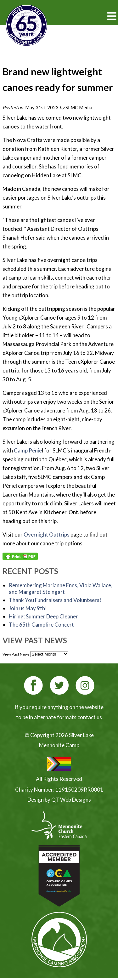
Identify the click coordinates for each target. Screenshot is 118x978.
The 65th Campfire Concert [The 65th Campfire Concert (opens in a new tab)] (41, 624)
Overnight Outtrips (47, 534)
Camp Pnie (28, 450)
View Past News (16, 654)
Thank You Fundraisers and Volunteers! (55, 600)
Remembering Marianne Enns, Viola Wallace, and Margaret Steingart (60, 588)
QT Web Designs (71, 799)
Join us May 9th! (28, 608)
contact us (89, 717)
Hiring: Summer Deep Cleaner (43, 616)
